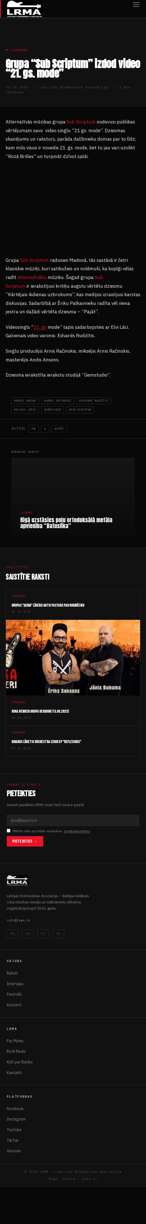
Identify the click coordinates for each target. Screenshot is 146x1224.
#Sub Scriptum (80, 409)
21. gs (40, 327)
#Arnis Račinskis (57, 400)
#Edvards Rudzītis (93, 400)
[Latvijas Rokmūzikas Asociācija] (25, 9)
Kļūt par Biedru (20, 1062)
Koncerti (14, 1004)
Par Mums (15, 1040)
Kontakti (14, 1072)
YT (43, 934)
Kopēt (59, 429)
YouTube (14, 1129)
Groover (14, 1150)
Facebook (15, 1108)
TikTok (13, 1140)
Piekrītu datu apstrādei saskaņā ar (48, 831)
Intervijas (15, 983)
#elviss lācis (25, 409)
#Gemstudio (52, 409)
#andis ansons (25, 400)
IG (28, 934)
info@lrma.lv (18, 920)
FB (34, 429)
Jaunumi (19, 50)
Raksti (12, 973)
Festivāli (14, 994)
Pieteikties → (25, 841)
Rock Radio (16, 1051)
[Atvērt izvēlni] (136, 9)
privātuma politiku (77, 831)
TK (58, 934)
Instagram (16, 1119)
